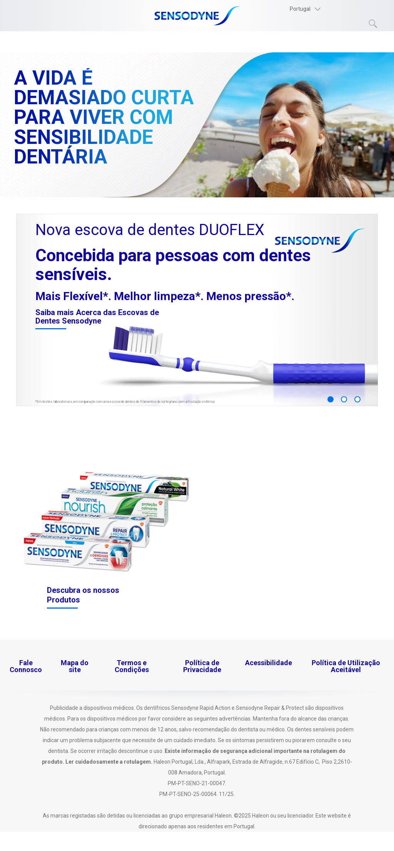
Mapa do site (74, 666)
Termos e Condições (132, 666)
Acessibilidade (268, 663)
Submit (373, 23)
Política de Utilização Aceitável (346, 666)
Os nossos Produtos (48, 42)
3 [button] (357, 399)
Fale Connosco (26, 666)
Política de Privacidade (202, 666)
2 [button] (344, 399)
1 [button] (330, 399)
